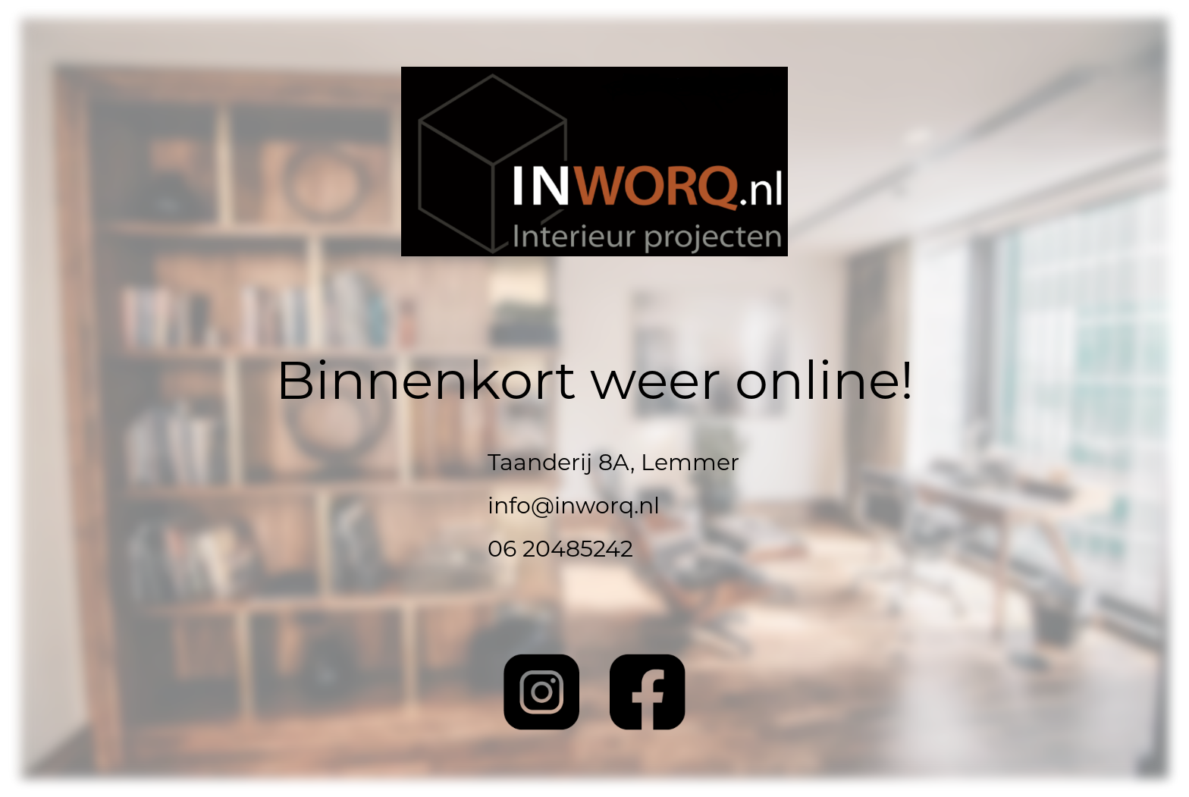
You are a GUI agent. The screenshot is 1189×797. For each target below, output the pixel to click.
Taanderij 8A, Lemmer (613, 462)
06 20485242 (560, 549)
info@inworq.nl (574, 505)
